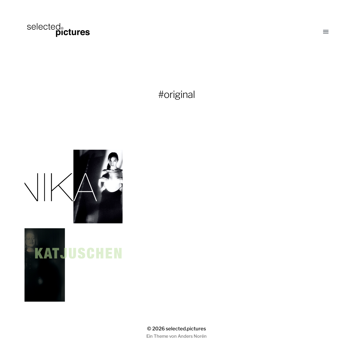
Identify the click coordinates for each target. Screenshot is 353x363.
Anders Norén (192, 336)
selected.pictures (186, 329)
